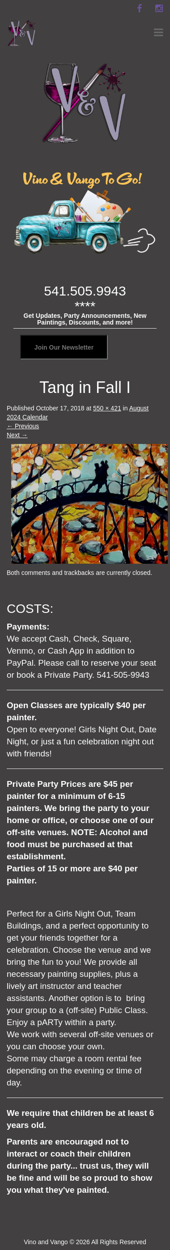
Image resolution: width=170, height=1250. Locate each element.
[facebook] (139, 8)
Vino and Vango (46, 1242)
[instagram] (158, 8)
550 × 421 (107, 408)
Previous (23, 426)
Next (17, 435)
